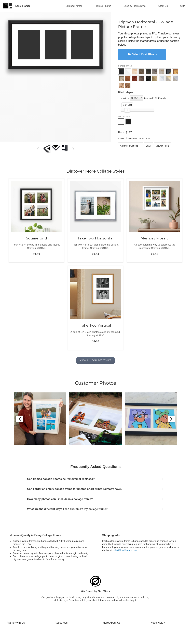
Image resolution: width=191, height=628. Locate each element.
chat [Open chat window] (172, 581)
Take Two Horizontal (95, 238)
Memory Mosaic (155, 238)
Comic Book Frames (17, 618)
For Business (109, 597)
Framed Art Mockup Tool (67, 615)
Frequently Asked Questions (69, 586)
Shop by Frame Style (135, 6)
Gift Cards (60, 581)
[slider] (127, 110)
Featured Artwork (64, 625)
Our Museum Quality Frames (118, 586)
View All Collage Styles (95, 361)
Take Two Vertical (95, 325)
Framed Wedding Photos (20, 607)
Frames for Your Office (66, 610)
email (179, 581)
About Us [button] (163, 6)
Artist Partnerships (64, 605)
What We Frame (15, 581)
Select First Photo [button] (142, 54)
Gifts (182, 6)
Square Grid (36, 238)
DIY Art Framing (15, 612)
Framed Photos (103, 6)
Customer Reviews (112, 581)
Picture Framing (15, 591)
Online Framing (15, 586)
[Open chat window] (154, 592)
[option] (40, 394)
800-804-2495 (170, 584)
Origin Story (109, 591)
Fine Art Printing (15, 623)
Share (149, 146)
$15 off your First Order (115, 607)
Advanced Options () (130, 146)
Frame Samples (63, 620)
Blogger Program (111, 602)
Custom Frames (74, 6)
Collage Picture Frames (19, 597)
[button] (37, 148)
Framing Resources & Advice (70, 591)
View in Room (162, 146)
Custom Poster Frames (19, 602)
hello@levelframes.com (125, 500)
